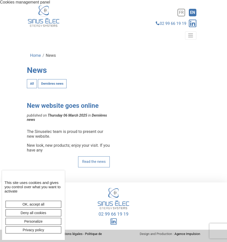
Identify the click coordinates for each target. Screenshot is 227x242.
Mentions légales (70, 234)
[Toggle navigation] (190, 35)
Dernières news (52, 83)
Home (35, 55)
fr (181, 12)
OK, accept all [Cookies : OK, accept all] (33, 204)
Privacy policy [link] (33, 230)
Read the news (94, 162)
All (32, 83)
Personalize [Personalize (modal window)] (33, 221)
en (192, 12)
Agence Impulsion (187, 234)
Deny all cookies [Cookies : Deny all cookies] (33, 213)
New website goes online (63, 105)
